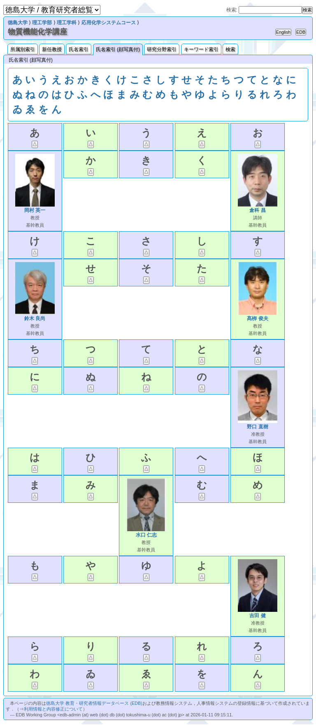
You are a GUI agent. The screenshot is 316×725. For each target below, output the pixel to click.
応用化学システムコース (108, 23)
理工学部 (42, 23)
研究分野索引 (162, 49)
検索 (230, 49)
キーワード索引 (201, 49)
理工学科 (67, 23)
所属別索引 (22, 49)
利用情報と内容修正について (53, 708)
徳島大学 (18, 23)
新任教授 (52, 49)
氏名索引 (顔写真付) (118, 49)
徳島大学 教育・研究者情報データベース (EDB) (94, 703)
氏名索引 (78, 49)
